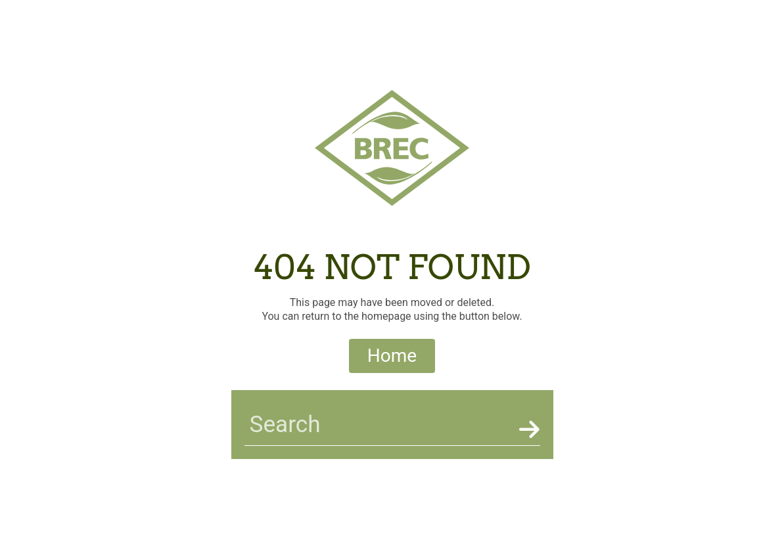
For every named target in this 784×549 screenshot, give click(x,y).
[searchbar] (379, 424)
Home (392, 355)
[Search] (527, 429)
